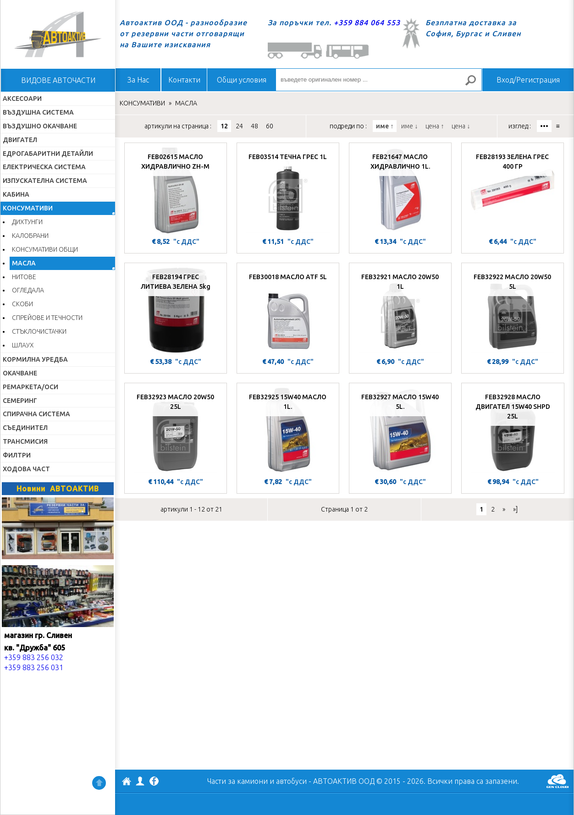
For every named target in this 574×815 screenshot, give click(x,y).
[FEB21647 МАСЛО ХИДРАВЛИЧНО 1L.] (400, 191)
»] (515, 509)
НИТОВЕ (24, 277)
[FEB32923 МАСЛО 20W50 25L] (175, 431)
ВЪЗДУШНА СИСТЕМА (38, 112)
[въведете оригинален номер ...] (379, 79)
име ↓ (409, 126)
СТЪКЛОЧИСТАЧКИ (39, 331)
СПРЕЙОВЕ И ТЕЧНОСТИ (47, 317)
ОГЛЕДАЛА (28, 290)
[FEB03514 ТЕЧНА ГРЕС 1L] (288, 191)
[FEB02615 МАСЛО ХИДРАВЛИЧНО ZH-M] (175, 191)
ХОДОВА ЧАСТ (26, 469)
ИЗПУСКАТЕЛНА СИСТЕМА (45, 180)
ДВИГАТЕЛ (20, 139)
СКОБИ (22, 304)
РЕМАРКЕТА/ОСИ (30, 387)
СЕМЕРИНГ (20, 400)
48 (254, 126)
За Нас (138, 80)
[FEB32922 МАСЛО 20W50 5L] (512, 311)
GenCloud (557, 781)
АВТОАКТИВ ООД (126, 782)
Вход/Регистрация (528, 80)
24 (239, 126)
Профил (140, 781)
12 (224, 126)
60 (269, 126)
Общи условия (241, 80)
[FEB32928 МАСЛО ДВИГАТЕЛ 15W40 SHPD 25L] (513, 431)
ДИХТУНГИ (27, 222)
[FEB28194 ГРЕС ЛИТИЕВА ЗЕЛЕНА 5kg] (175, 311)
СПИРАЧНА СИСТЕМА (36, 414)
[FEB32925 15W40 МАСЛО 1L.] (288, 431)
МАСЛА (24, 263)
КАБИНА (16, 194)
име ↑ (384, 126)
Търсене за (474, 84)
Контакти (184, 80)
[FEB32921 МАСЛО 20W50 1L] (400, 311)
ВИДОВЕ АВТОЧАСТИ (58, 80)
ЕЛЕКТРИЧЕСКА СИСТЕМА (44, 167)
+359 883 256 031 (33, 667)
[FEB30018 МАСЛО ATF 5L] (288, 311)
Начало (57, 34)
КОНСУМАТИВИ (28, 208)
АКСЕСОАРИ (22, 98)
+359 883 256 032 (33, 657)
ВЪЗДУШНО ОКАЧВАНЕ (40, 126)
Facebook (154, 782)
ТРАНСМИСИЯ (25, 441)
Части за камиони (237, 781)
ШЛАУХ (23, 345)
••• (544, 126)
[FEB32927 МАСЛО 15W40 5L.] (400, 431)
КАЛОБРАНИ (30, 235)
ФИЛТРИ (17, 455)
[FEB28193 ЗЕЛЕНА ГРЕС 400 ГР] (512, 191)
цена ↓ (461, 126)
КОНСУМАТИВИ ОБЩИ (45, 249)
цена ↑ (434, 126)
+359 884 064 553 (367, 22)
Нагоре (99, 783)
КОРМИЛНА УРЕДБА (35, 359)
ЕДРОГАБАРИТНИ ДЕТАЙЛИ (48, 153)
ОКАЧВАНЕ (20, 373)
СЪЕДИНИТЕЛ (25, 427)
